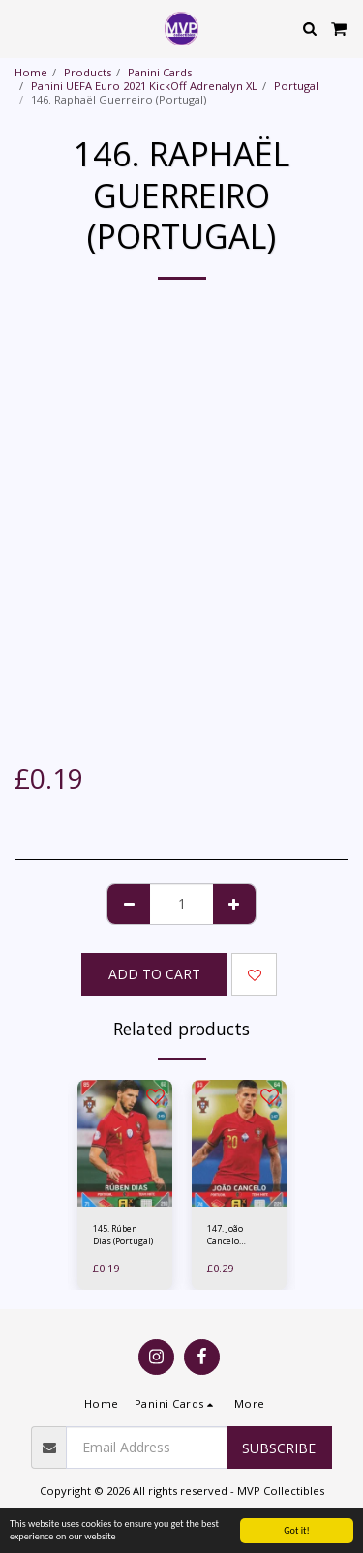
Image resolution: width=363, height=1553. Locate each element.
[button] (21, 27)
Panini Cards (160, 72)
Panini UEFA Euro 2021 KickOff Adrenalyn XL (144, 85)
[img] (124, 1143)
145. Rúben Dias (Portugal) (123, 1234)
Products (87, 72)
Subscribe (279, 1448)
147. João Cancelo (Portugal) (227, 1235)
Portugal (296, 85)
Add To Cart (154, 974)
